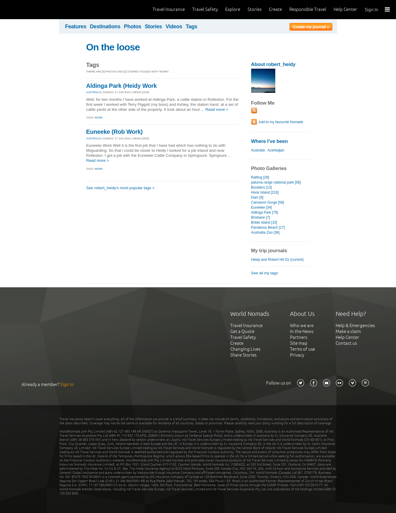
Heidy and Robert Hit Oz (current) (277, 260)
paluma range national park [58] (276, 182)
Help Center (345, 9)
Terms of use (302, 349)
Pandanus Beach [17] (268, 227)
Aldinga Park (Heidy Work (121, 86)
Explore (232, 9)
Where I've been (269, 141)
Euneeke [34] (261, 207)
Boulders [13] (261, 187)
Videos (173, 26)
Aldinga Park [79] (264, 212)
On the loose (113, 47)
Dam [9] (257, 197)
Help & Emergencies (355, 325)
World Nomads (31, 9)
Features (75, 26)
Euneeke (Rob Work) (114, 131)
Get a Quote (242, 331)
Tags (191, 26)
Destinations (105, 26)
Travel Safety (205, 9)
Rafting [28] (260, 177)
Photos (132, 26)
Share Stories (243, 354)
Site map (298, 343)
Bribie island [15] (264, 222)
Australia (258, 150)
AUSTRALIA (93, 92)
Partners (298, 337)
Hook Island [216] (265, 192)
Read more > (217, 109)
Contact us (346, 343)
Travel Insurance (169, 9)
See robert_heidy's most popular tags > (120, 188)
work (99, 117)
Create (275, 9)
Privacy (297, 354)
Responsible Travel (307, 9)
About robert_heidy (273, 64)
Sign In (371, 9)
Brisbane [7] (260, 217)
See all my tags (264, 273)
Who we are (302, 325)
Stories (254, 9)
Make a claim (348, 331)
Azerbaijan (276, 150)
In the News (301, 331)
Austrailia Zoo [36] (265, 232)
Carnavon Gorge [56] (267, 202)
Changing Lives (245, 349)
